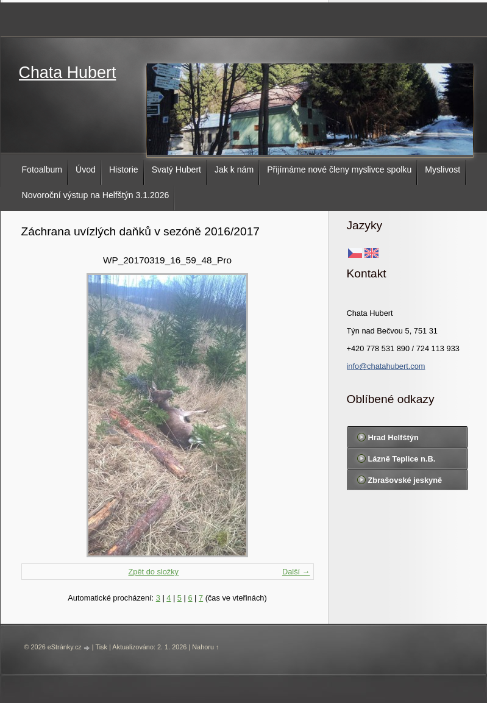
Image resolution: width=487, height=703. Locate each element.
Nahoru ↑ (205, 647)
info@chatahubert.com (386, 366)
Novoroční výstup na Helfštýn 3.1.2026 (95, 195)
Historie (123, 169)
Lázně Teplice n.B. (402, 458)
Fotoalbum (42, 169)
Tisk (101, 647)
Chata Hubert (67, 72)
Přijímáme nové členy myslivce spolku (339, 169)
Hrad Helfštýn (393, 437)
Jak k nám (234, 169)
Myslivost (442, 169)
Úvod (86, 169)
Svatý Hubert (176, 169)
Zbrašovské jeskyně (405, 480)
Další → (296, 571)
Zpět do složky (153, 571)
